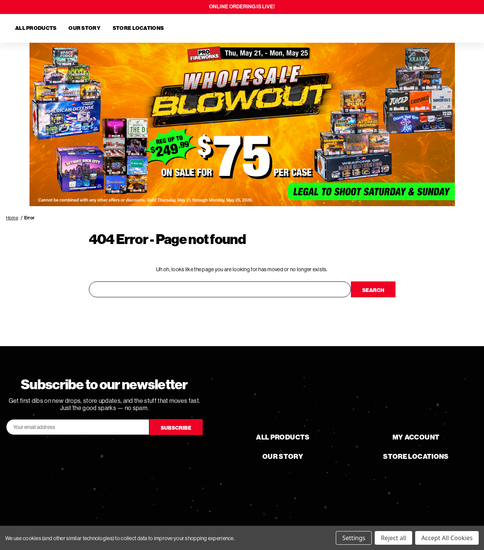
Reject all (393, 538)
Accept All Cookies (447, 538)
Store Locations (138, 28)
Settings (353, 538)
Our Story (84, 28)
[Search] (425, 28)
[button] (242, 124)
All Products (35, 28)
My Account (416, 437)
